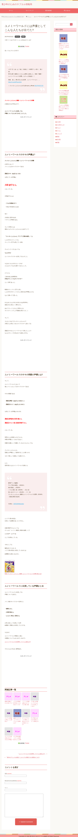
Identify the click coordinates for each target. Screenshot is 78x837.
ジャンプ (59, 134)
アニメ (17, 37)
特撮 (58, 143)
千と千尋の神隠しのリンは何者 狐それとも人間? (17, 736)
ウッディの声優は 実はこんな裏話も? (8, 719)
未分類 (59, 140)
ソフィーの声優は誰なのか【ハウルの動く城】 (26, 703)
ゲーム (59, 131)
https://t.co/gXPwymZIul (15, 82)
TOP (13, 17)
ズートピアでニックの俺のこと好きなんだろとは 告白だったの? (26, 720)
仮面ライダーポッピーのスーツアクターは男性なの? (17, 719)
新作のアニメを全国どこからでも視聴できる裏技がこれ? (23, 754)
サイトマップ (29, 11)
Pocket (27, 47)
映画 (23, 37)
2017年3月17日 (39, 86)
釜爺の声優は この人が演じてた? (9, 702)
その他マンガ (60, 125)
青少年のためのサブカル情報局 (22, 4)
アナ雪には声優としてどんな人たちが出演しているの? (34, 704)
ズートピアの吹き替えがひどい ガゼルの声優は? (9, 736)
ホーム (11, 11)
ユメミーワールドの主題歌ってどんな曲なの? (18, 642)
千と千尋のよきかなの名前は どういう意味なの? (35, 719)
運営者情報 (48, 11)
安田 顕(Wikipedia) (18, 504)
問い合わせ (67, 11)
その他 (59, 122)
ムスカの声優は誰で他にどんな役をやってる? (17, 703)
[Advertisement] (26, 130)
